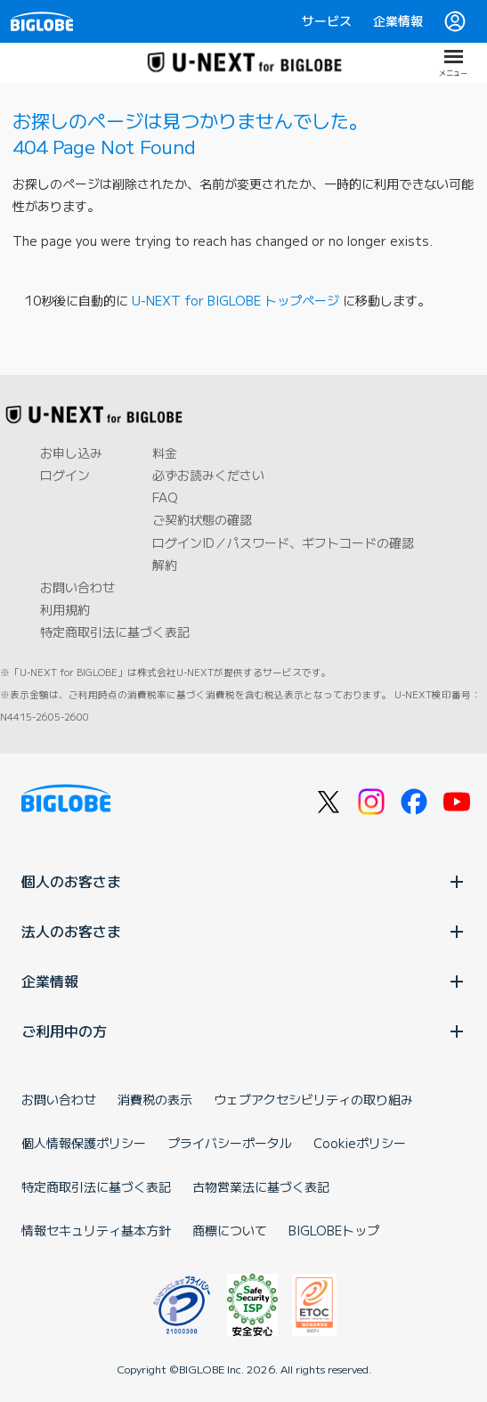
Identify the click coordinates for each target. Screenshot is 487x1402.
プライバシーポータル (229, 1143)
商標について (229, 1230)
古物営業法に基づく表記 (260, 1186)
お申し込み (71, 452)
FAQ (165, 497)
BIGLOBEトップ (333, 1230)
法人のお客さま (243, 931)
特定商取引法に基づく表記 (115, 631)
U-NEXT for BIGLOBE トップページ (235, 300)
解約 (164, 565)
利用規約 (65, 609)
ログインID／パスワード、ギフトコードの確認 (283, 542)
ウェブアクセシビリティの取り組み (313, 1099)
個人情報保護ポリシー (83, 1143)
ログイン (65, 475)
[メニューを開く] (453, 63)
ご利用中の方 (243, 1031)
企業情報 (398, 20)
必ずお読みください (208, 475)
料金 (164, 452)
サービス (327, 20)
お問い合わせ (77, 587)
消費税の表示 (155, 1099)
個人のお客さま (243, 881)
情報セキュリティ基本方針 (96, 1230)
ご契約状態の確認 (202, 519)
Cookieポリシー (359, 1143)
